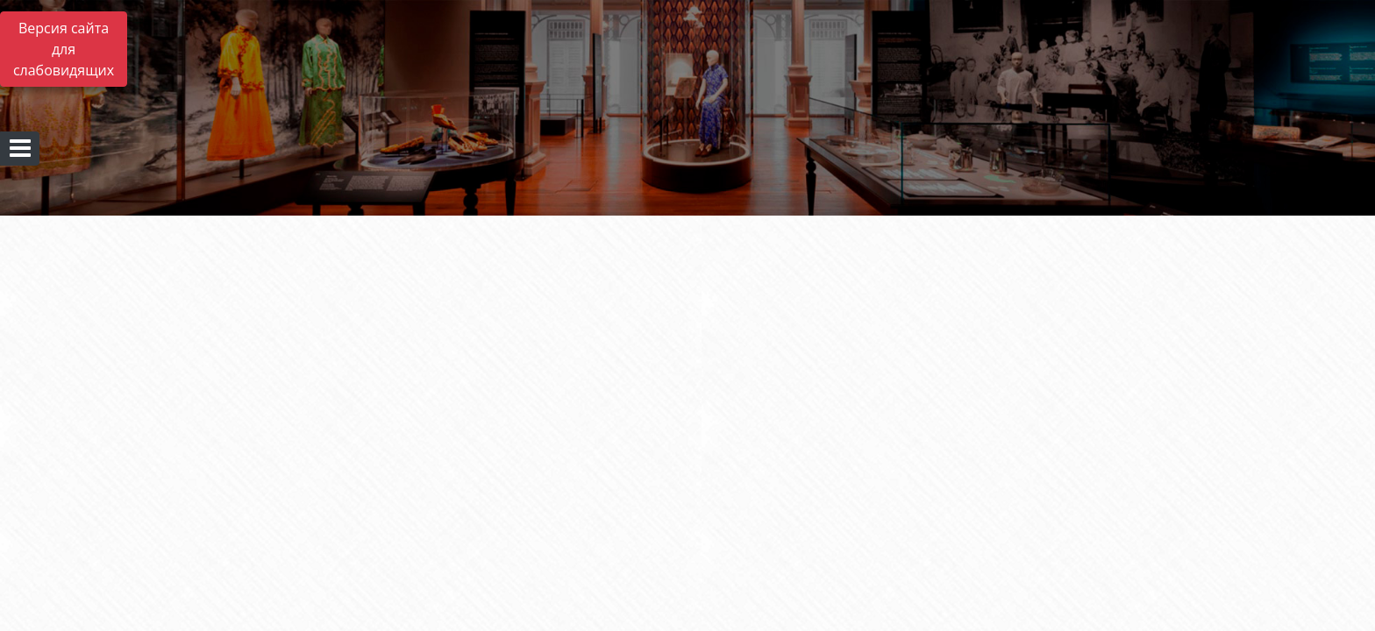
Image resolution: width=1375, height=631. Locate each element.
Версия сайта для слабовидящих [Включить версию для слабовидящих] (63, 49)
